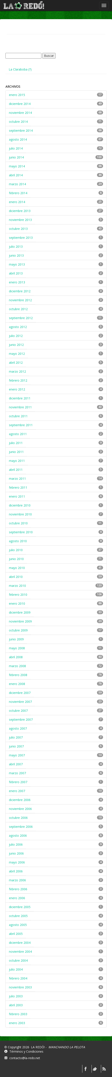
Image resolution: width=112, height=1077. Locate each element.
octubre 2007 (18, 710)
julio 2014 (16, 148)
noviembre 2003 (20, 987)
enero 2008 (17, 684)
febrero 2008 (18, 675)
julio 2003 (16, 996)
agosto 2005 (18, 925)
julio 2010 (16, 550)
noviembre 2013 (20, 220)
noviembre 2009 (20, 621)
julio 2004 (16, 969)
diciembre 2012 (20, 291)
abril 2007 (16, 764)
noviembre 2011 (20, 407)
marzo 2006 (17, 880)
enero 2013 (17, 282)
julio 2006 (16, 844)
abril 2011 (16, 470)
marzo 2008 (17, 666)
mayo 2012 (17, 354)
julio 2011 (16, 443)
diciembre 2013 (20, 211)
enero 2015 (17, 95)
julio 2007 (16, 737)
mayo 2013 (17, 264)
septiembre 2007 (21, 719)
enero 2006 (17, 898)
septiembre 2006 (21, 827)
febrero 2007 (18, 782)
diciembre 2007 (20, 693)
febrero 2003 (18, 1014)
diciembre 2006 (20, 800)
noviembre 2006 (20, 809)
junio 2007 (16, 746)
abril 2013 (16, 273)
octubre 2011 (18, 416)
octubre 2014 (18, 121)
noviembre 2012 (20, 300)
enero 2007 (17, 791)
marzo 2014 (17, 184)
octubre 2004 (18, 960)
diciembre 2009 (20, 612)
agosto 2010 (18, 541)
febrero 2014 (18, 193)
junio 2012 (16, 345)
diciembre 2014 (20, 104)
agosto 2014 (18, 139)
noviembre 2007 (20, 702)
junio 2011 (16, 452)
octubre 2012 (18, 309)
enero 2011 (17, 496)
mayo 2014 (17, 166)
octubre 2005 (18, 916)
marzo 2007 (17, 773)
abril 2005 (16, 934)
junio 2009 (16, 639)
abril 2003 (16, 1005)
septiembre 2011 (21, 425)
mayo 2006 (17, 862)
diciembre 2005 (20, 907)
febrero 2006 (18, 889)
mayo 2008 (17, 648)
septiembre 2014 (21, 130)
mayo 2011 (17, 461)
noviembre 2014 (20, 113)
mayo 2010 (17, 568)
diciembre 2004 (20, 943)
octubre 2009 (18, 630)
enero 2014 (17, 202)
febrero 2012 (18, 380)
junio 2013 (16, 255)
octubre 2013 (18, 229)
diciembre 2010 (20, 505)
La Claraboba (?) (20, 69)
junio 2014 (16, 157)
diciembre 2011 (20, 398)
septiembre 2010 (21, 532)
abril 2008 (16, 657)
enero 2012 (17, 389)
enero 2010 (17, 603)
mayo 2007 (17, 755)
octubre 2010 (18, 523)
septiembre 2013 (21, 238)
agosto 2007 (18, 728)
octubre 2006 (18, 818)
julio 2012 (16, 336)
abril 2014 (16, 175)
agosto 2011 (18, 434)
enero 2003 (17, 1023)
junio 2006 (16, 853)
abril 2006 (16, 871)
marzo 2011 (17, 478)
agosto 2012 (18, 327)
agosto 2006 (18, 835)
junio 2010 (16, 559)
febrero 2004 (18, 978)
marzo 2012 (17, 371)
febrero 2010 (18, 594)
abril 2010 (16, 577)
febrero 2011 (18, 487)
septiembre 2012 (21, 318)
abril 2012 (16, 362)
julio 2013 (16, 246)
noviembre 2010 (20, 514)
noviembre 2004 (20, 951)
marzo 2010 (17, 586)
